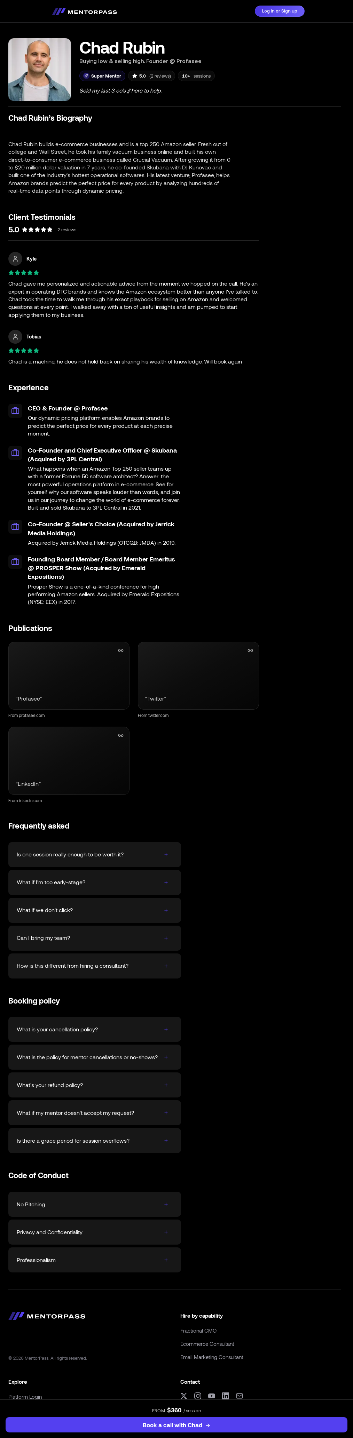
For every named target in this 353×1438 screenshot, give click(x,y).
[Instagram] (197, 1395)
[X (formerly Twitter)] (183, 1395)
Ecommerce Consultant (207, 1344)
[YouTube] (211, 1395)
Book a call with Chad (177, 1424)
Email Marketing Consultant (211, 1357)
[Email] (239, 1395)
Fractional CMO (198, 1330)
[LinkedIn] (225, 1395)
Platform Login (25, 1396)
